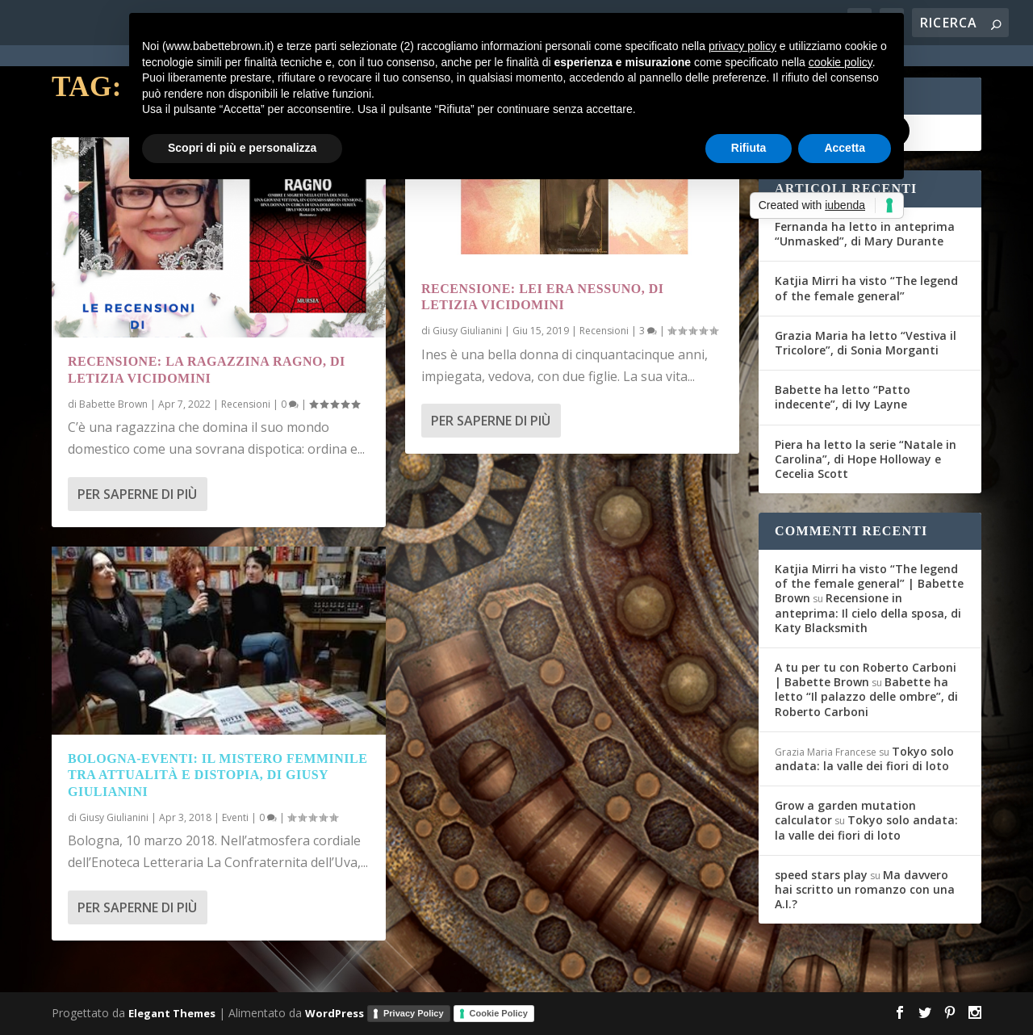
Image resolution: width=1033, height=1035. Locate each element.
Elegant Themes (171, 1012)
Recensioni (245, 404)
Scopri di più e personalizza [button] (242, 147)
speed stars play (821, 874)
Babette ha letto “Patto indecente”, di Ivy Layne (842, 397)
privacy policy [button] (742, 46)
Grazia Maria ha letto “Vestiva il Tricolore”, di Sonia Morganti (865, 343)
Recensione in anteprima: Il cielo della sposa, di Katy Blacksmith (868, 612)
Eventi (235, 817)
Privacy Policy (413, 1013)
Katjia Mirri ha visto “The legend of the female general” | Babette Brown (869, 583)
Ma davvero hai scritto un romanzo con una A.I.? (865, 889)
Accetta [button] (844, 147)
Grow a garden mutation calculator (845, 813)
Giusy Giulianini (113, 817)
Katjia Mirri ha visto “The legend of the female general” (866, 288)
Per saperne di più (137, 494)
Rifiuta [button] (749, 147)
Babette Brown (113, 404)
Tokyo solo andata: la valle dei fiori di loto (864, 758)
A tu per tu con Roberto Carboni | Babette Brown (865, 674)
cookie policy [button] (840, 62)
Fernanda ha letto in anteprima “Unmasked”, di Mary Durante (865, 234)
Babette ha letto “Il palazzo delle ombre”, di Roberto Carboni (866, 696)
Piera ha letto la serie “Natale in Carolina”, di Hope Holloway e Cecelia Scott (865, 459)
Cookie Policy (499, 1013)
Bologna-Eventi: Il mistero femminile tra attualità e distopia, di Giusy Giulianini (217, 775)
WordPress (334, 1012)
